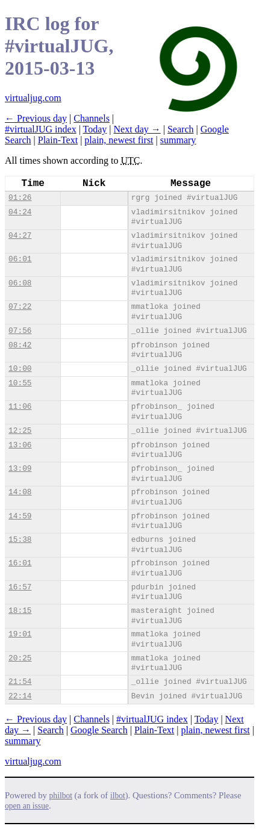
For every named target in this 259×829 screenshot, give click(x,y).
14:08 (19, 492)
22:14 (19, 696)
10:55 (19, 383)
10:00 (19, 368)
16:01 (19, 563)
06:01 (19, 259)
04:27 (19, 235)
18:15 (19, 610)
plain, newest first (118, 140)
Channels (91, 118)
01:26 (19, 197)
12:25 (19, 430)
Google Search (99, 730)
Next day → (137, 129)
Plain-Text (58, 140)
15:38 (19, 539)
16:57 (19, 587)
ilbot (117, 795)
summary (178, 140)
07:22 (19, 306)
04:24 (19, 212)
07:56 (19, 330)
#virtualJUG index (40, 129)
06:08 (19, 283)
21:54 (19, 681)
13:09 (19, 468)
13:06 (19, 445)
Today (95, 129)
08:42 (19, 345)
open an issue (27, 805)
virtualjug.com (33, 98)
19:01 (19, 634)
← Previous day (36, 118)
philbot (60, 795)
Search (180, 129)
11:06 (19, 406)
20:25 (19, 658)
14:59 (19, 516)
